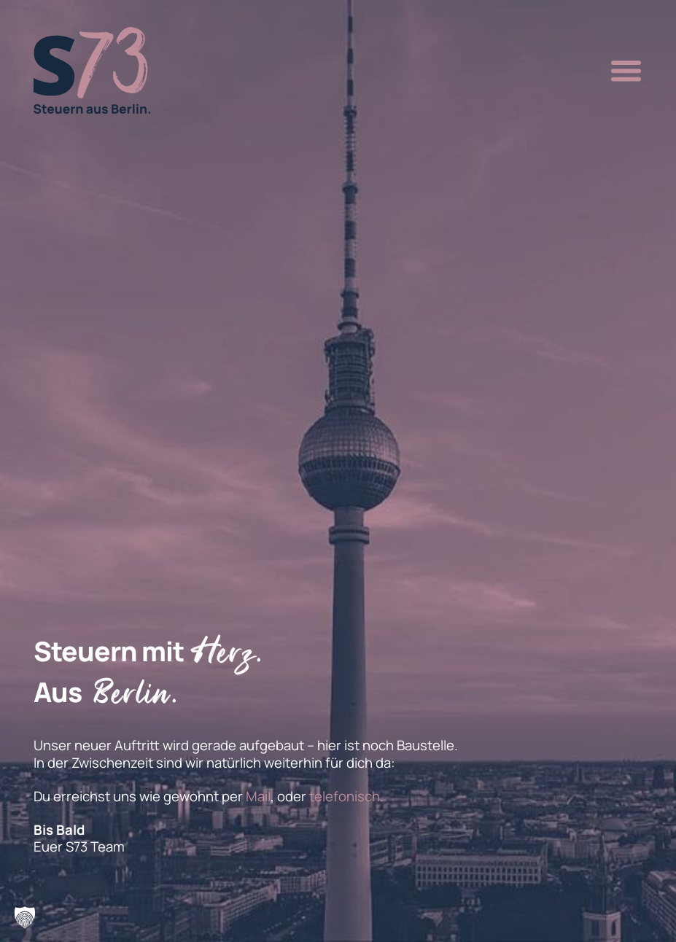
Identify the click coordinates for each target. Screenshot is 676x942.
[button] (621, 71)
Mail (258, 796)
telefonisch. (346, 796)
